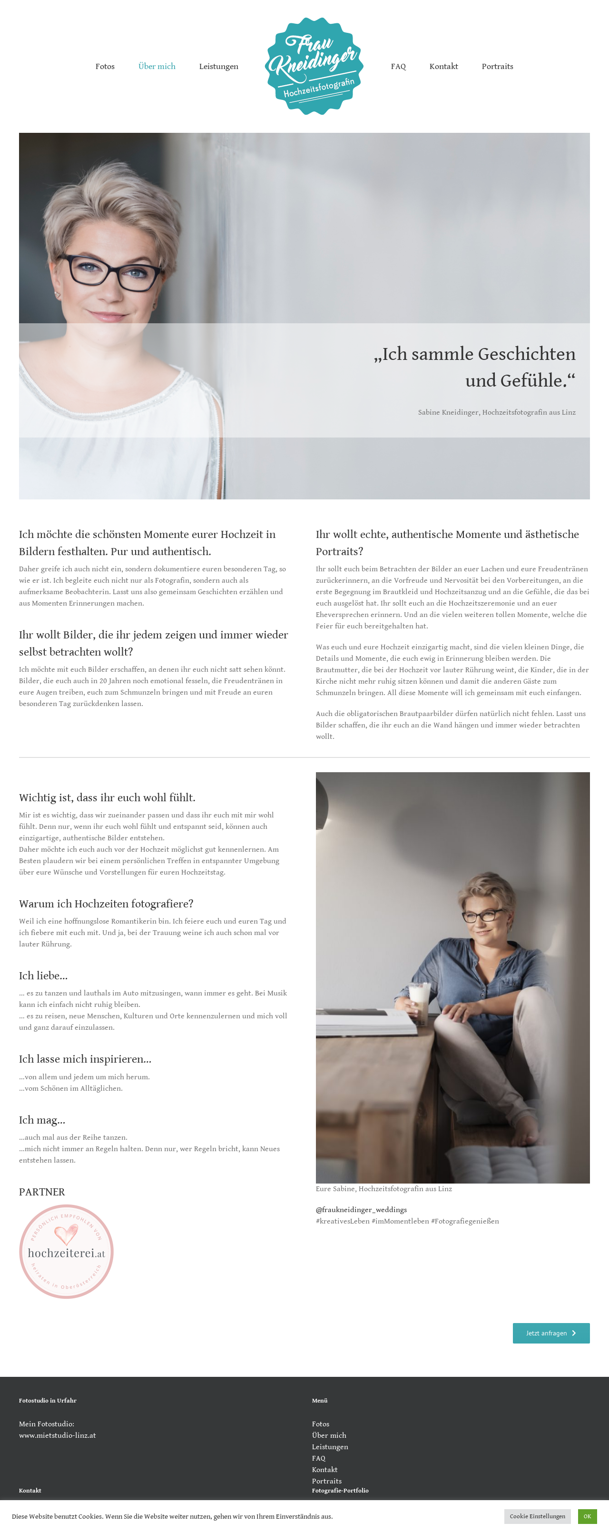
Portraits (327, 1481)
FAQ (318, 1458)
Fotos (320, 1424)
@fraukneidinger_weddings (361, 1209)
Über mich (329, 1435)
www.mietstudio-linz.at (57, 1435)
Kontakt (325, 1469)
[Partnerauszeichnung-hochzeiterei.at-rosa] (66, 1207)
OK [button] (587, 1516)
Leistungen (330, 1447)
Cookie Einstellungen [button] (537, 1516)
